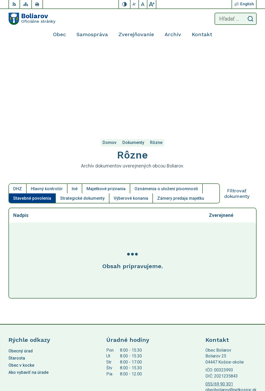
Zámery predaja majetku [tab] (180, 117)
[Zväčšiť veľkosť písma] (151, 4)
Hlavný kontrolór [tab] (47, 108)
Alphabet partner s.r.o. (78, 340)
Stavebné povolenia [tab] (32, 117)
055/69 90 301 (219, 303)
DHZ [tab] (17, 108)
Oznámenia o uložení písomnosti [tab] (166, 108)
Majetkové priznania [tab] (106, 108)
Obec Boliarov (52, 345)
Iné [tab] (75, 108)
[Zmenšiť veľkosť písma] (135, 4)
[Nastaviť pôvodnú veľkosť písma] (143, 4)
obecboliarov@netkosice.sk (231, 309)
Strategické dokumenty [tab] (82, 117)
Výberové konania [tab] (131, 117)
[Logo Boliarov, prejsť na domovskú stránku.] (31, 19)
